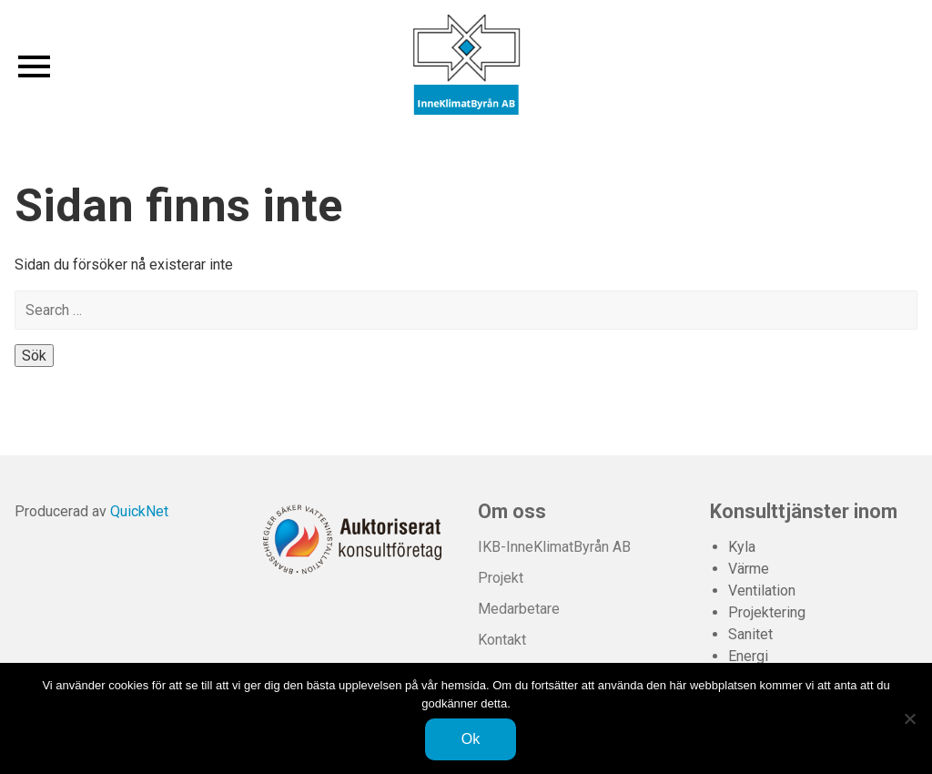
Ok (470, 739)
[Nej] (909, 718)
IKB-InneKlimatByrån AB (554, 546)
